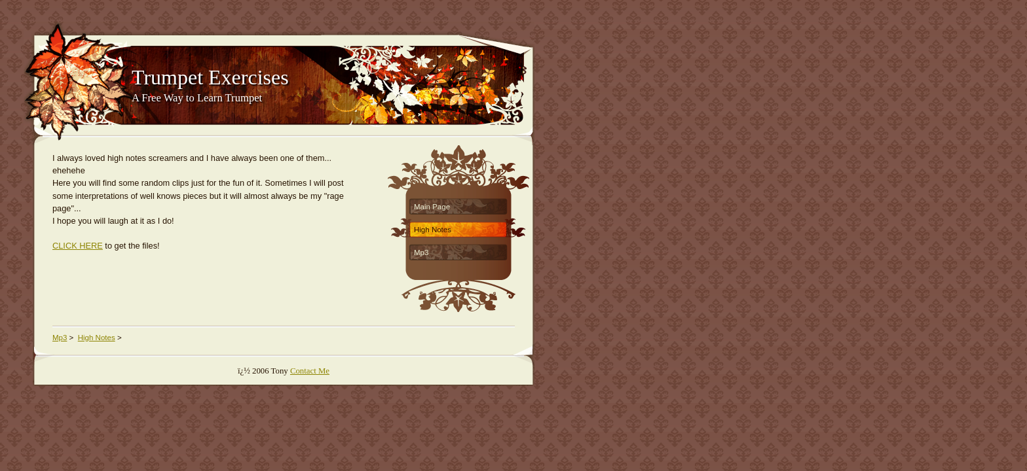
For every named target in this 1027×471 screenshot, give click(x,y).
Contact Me (309, 370)
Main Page (432, 207)
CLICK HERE (77, 246)
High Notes (432, 230)
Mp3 (421, 252)
